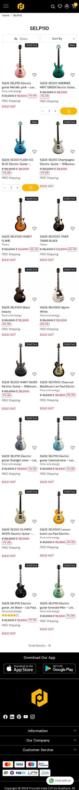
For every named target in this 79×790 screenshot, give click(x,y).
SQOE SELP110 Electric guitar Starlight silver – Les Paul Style (19, 458)
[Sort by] (58, 39)
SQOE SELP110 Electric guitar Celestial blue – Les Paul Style (57, 458)
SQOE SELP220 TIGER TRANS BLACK (54, 238)
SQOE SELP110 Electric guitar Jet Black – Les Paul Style (19, 606)
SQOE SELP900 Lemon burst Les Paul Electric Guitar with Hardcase (55, 532)
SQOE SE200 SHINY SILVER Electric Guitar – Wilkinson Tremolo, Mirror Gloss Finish (20, 384)
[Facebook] (5, 718)
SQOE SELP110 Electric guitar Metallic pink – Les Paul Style (18, 85)
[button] (66, 6)
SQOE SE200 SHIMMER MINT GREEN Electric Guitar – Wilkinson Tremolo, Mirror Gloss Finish (58, 85)
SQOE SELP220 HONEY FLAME (17, 238)
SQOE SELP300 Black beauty (16, 309)
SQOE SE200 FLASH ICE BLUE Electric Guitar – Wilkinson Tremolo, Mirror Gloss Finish (18, 162)
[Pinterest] (19, 718)
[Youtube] (26, 718)
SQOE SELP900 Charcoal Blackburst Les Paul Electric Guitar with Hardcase (58, 384)
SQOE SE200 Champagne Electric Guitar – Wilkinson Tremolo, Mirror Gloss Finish (58, 162)
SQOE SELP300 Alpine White (54, 309)
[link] (52, 6)
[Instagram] (33, 718)
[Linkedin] (12, 718)
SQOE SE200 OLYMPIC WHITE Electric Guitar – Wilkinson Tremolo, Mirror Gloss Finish (18, 532)
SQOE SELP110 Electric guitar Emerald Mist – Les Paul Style (56, 606)
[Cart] (68, 111)
